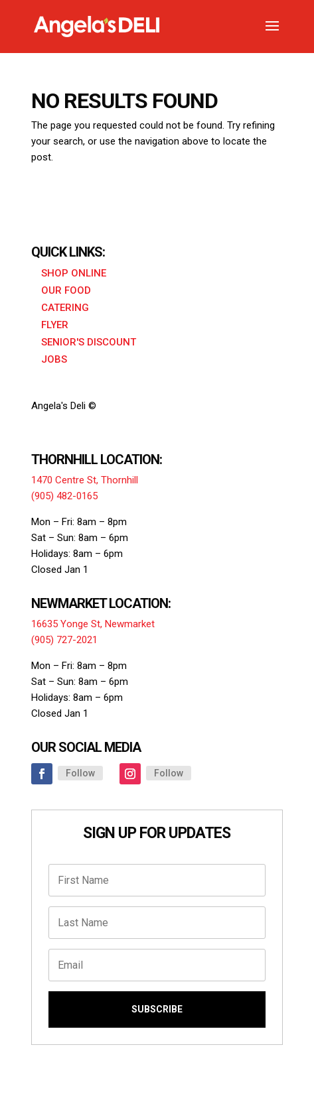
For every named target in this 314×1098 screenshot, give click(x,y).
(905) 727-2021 (64, 640)
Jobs (54, 359)
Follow (80, 773)
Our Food (66, 290)
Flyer (54, 325)
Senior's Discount (88, 342)
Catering (65, 308)
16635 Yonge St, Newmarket (93, 624)
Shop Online (73, 273)
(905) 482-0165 (64, 496)
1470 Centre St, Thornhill (84, 480)
